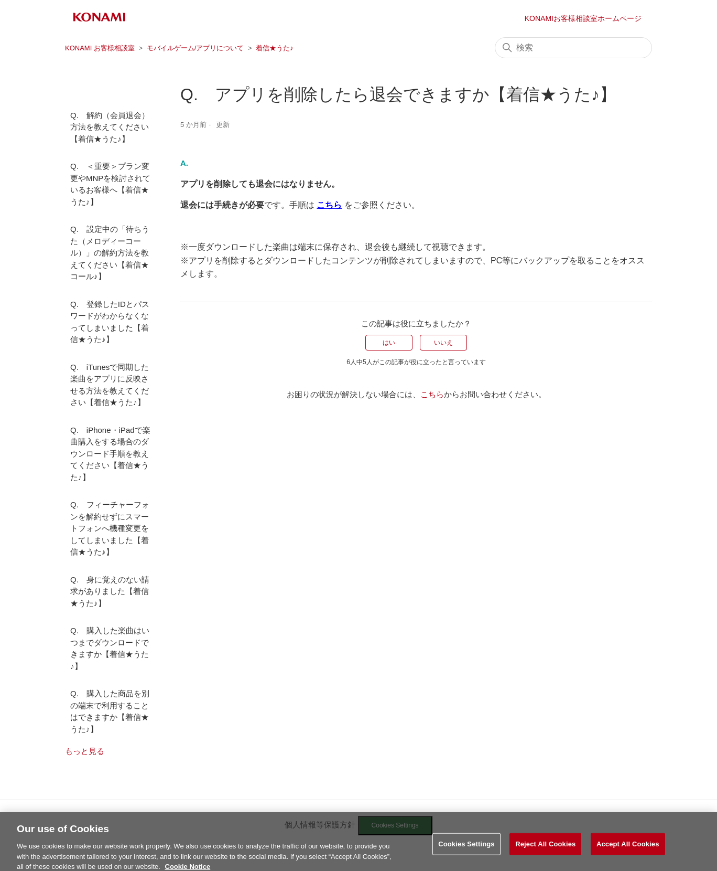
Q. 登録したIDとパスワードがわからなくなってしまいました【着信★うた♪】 (109, 322)
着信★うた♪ (275, 48)
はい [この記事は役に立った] (389, 342)
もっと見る (84, 751)
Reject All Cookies (545, 850)
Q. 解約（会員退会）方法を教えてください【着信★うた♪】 (109, 127)
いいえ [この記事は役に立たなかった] (443, 342)
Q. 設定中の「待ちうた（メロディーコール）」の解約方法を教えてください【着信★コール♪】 (109, 253)
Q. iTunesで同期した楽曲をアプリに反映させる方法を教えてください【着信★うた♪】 (109, 385)
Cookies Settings (466, 850)
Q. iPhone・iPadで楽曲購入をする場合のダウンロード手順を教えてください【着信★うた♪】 (110, 454)
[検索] (573, 47)
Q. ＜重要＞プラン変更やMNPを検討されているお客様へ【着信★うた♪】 (110, 184)
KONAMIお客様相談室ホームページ (583, 18)
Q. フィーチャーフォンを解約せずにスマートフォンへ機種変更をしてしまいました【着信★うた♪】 (109, 528)
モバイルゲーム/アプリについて (195, 48)
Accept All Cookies (627, 850)
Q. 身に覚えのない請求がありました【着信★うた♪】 (109, 591)
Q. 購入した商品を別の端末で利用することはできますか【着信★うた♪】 (109, 711)
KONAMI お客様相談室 (100, 48)
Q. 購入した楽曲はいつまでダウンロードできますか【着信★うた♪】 (109, 648)
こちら (432, 394)
